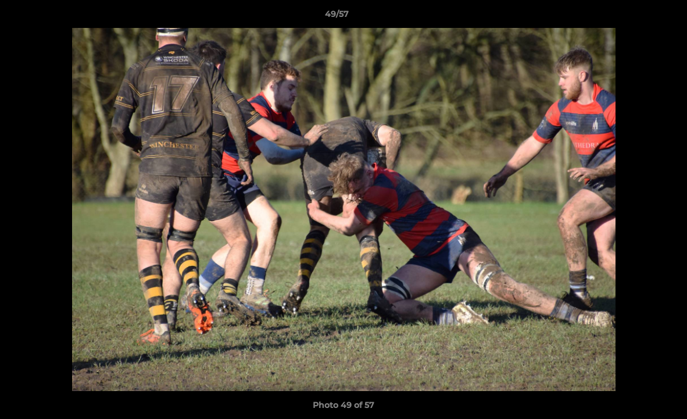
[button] (638, 17)
